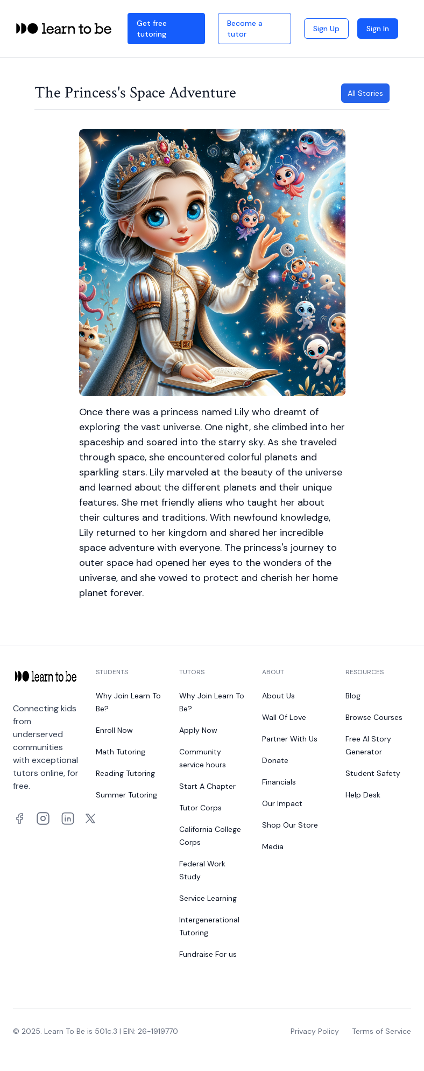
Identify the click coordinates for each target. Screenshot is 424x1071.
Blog (353, 696)
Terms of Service (381, 1031)
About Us (278, 696)
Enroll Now (114, 730)
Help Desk (362, 795)
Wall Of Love (284, 717)
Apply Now (198, 730)
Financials (279, 782)
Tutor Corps (200, 808)
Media (273, 846)
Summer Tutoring (126, 795)
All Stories (365, 93)
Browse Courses (373, 717)
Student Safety (372, 773)
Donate (275, 760)
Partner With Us (289, 739)
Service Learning (208, 898)
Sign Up (326, 28)
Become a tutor (245, 28)
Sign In (377, 28)
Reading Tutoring (125, 773)
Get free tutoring (152, 28)
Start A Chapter (207, 786)
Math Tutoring (120, 752)
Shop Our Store (290, 825)
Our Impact (282, 803)
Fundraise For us (208, 954)
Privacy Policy (315, 1031)
